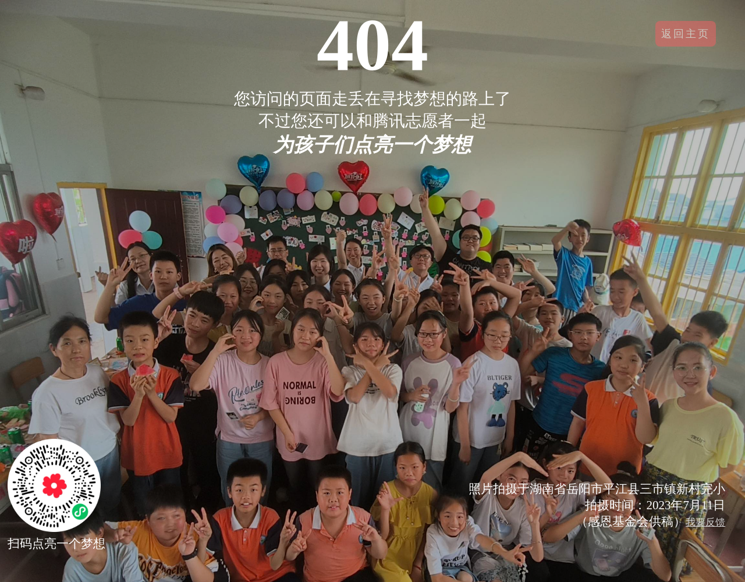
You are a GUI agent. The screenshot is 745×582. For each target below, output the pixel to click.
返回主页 (685, 34)
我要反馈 (705, 522)
